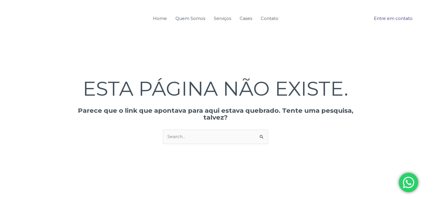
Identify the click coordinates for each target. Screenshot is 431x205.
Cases (246, 18)
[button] (393, 18)
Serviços (222, 18)
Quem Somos (190, 18)
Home (160, 18)
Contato (269, 18)
